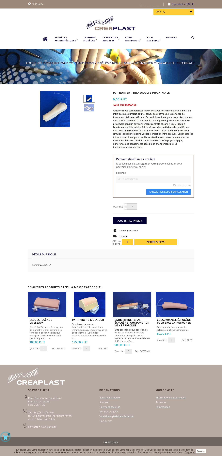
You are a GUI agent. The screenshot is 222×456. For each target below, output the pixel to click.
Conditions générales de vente (116, 416)
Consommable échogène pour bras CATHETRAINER (174, 321)
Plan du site (105, 420)
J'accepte (201, 451)
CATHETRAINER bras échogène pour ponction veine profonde (132, 322)
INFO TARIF (121, 173)
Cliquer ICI (190, 452)
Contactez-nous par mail (42, 426)
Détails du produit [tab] (44, 254)
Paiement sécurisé (109, 406)
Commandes (163, 406)
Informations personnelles (171, 397)
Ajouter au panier (133, 221)
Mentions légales (109, 411)
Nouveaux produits (109, 397)
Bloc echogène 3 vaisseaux (41, 321)
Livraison (104, 402)
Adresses (161, 402)
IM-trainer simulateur (88, 319)
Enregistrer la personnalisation (168, 192)
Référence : (38, 265)
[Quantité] (132, 206)
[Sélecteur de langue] (36, 4)
